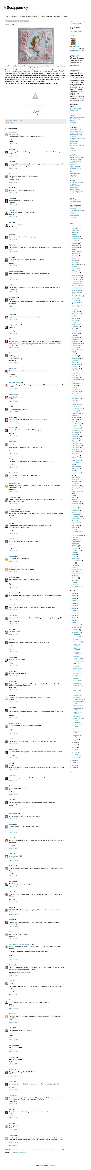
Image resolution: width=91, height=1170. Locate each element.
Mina (10, 695)
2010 (73, 622)
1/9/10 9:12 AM (13, 279)
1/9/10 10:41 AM (13, 347)
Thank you (75, 537)
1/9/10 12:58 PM (13, 411)
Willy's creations (14, 325)
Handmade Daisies (78, 705)
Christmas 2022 (76, 288)
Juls (10, 339)
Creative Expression (77, 306)
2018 (73, 603)
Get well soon (76, 349)
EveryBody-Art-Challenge (77, 117)
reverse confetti (76, 473)
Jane (10, 907)
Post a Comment (11, 1145)
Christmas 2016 (76, 275)
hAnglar (74, 362)
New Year (74, 434)
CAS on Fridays (74, 177)
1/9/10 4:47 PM (13, 599)
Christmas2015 (76, 290)
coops (11, 838)
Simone (11, 1069)
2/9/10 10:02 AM (13, 914)
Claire (10, 775)
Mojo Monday (74, 110)
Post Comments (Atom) (19, 1152)
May (75, 747)
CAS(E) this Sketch (75, 159)
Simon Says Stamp (77, 488)
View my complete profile (77, 50)
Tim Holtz (74, 548)
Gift (73, 351)
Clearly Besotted (76, 296)
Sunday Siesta (77, 671)
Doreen (11, 671)
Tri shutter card (76, 550)
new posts (60, 1139)
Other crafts (75, 438)
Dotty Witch (76, 688)
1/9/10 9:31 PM (13, 818)
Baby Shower (75, 245)
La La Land (75, 396)
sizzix (73, 495)
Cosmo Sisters (77, 668)
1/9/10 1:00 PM (13, 422)
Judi (10, 639)
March (76, 752)
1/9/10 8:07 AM (13, 156)
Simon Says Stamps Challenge (41, 66)
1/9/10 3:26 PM (13, 517)
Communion (75, 298)
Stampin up (75, 512)
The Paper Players (75, 201)
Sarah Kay (75, 477)
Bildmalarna (75, 253)
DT (23, 83)
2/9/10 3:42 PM (13, 959)
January (76, 757)
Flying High (76, 666)
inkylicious (75, 385)
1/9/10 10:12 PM (13, 848)
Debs (10, 786)
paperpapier (12, 483)
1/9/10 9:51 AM (13, 333)
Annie (10, 932)
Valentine (74, 554)
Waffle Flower (76, 558)
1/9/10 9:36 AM (13, 309)
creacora (11, 427)
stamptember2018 (77, 516)
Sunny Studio (75, 525)
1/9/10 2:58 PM (13, 491)
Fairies (74, 335)
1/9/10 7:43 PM (13, 702)
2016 (73, 608)
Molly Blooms (75, 426)
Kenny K (74, 394)
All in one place (74, 55)
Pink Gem (74, 453)
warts (73, 563)
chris (10, 605)
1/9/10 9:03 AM (13, 265)
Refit (73, 471)
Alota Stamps (75, 230)
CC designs (75, 271)
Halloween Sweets (78, 685)
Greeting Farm (76, 358)
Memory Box (75, 417)
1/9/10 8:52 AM (13, 239)
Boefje (74, 258)
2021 (73, 596)
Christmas (75, 273)
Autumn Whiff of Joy (79, 637)
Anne (10, 234)
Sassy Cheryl (75, 479)
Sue (10, 763)
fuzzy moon (75, 347)
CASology (73, 122)
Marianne (74, 415)
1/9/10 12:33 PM (13, 401)
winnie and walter (77, 573)
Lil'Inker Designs (76, 404)
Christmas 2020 (76, 283)
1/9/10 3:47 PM (13, 533)
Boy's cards (75, 262)
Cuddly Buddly (76, 311)
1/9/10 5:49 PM (13, 665)
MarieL (11, 739)
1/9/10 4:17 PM (13, 587)
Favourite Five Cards (46, 16)
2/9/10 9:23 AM (13, 902)
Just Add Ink (73, 175)
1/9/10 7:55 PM (13, 733)
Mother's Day (75, 428)
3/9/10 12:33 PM (13, 1051)
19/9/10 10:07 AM (14, 1130)
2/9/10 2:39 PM (13, 938)
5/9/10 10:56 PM (13, 1090)
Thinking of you (76, 541)
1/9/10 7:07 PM (13, 690)
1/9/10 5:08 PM (13, 609)
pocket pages (75, 456)
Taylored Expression (77, 531)
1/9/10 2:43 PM (13, 467)
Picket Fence (75, 449)
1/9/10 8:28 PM (13, 770)
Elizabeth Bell (76, 331)
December (77, 625)
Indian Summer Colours (77, 732)
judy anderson (13, 813)
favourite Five (75, 337)
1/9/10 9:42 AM (13, 319)
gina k (73, 354)
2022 (73, 593)
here (77, 65)
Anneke (11, 174)
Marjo (10, 980)
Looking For (76, 716)
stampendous (75, 510)
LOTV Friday (77, 722)
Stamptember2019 (77, 518)
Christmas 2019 (76, 281)
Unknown (12, 567)
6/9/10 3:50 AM (13, 1104)
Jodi (10, 1109)
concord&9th (75, 300)
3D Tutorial (57, 16)
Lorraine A (12, 577)
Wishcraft (12, 473)
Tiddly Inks (75, 546)
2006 (73, 767)
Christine (11, 615)
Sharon (11, 1000)
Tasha (10, 853)
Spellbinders (75, 501)
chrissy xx (12, 394)
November (77, 627)
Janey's (74, 387)
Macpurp (11, 749)
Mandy (11, 707)
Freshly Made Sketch (76, 133)
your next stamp (76, 586)
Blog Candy (75, 256)
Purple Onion (75, 468)
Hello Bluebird (76, 364)
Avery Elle (75, 241)
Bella (73, 249)
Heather (11, 681)
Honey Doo (75, 375)
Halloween (75, 360)
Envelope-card (76, 333)
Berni (10, 1123)
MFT (73, 421)
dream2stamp (76, 324)
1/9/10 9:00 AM (13, 251)
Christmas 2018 (76, 279)
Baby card (75, 243)
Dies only (74, 318)
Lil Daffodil (12, 297)
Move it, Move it (77, 680)
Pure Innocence (76, 466)
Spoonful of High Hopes (78, 725)
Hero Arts (74, 366)
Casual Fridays (76, 268)
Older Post (63, 1149)
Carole (11, 824)
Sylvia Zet (74, 527)
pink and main (76, 451)
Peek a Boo (76, 663)
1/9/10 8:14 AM (13, 182)
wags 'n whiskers (76, 561)
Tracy (10, 799)
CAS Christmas (74, 214)
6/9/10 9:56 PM (13, 1118)
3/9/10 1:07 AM (13, 975)
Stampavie (75, 508)
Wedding (74, 565)
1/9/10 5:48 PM (13, 651)
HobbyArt (74, 371)
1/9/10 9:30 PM (13, 808)
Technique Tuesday (77, 535)
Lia (10, 210)
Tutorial (74, 552)
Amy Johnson (13, 497)
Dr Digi (74, 322)
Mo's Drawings (76, 424)
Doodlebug (75, 320)
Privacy (65, 16)
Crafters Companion (77, 302)
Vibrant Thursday (78, 658)
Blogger (53, 1165)
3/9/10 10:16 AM (13, 1008)
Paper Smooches (77, 445)
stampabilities (76, 506)
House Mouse (76, 377)
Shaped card (77, 683)
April (75, 749)
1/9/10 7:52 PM (13, 717)
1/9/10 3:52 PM (13, 561)
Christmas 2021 (76, 286)
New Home (75, 432)
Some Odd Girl (76, 499)
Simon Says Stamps (19, 79)
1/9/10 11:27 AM (13, 377)
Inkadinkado (75, 383)
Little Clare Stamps (77, 409)
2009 (73, 760)
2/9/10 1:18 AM (13, 876)
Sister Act (76, 693)
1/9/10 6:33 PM (13, 676)
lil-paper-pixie (13, 245)
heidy (10, 222)
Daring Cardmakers (75, 173)
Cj (9, 406)
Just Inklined (75, 389)
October (76, 630)
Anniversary (75, 236)
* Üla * (11, 892)
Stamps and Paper (14, 271)
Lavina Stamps (76, 398)
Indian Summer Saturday (77, 652)
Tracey (11, 1027)
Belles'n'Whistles (76, 251)
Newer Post (8, 1149)
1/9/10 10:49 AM (13, 363)
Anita (10, 198)
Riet (10, 523)
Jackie (11, 919)
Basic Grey (75, 247)
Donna (11, 314)
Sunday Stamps (74, 200)
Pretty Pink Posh (76, 462)
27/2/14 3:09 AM (13, 1142)
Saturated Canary (77, 481)
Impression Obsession (78, 379)
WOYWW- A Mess (78, 661)
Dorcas (11, 417)
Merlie (11, 629)
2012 (73, 618)
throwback (75, 543)
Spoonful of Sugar (77, 503)
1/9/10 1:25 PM (13, 436)
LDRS (73, 402)
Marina (11, 132)
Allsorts (74, 228)
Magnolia (12, 122)
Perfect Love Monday (77, 645)
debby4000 (75, 46)
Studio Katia (75, 521)
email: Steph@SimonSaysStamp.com (20, 944)
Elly (10, 257)
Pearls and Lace (78, 729)
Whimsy (74, 567)
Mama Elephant (76, 413)
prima (73, 464)
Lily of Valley (75, 406)
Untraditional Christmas (77, 648)
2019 (73, 600)
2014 (73, 613)
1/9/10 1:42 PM (13, 453)
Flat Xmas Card (77, 675)
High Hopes (75, 369)
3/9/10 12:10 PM (13, 1022)
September (77, 632)
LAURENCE (12, 1045)
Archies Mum (13, 593)
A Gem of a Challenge (76, 191)
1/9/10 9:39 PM (13, 832)
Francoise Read (76, 345)
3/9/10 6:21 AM (13, 994)
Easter (74, 329)
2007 (73, 765)
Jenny (11, 1014)
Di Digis (74, 316)
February (76, 754)
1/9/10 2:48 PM (13, 477)
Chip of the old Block (77, 712)
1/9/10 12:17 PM (13, 389)
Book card (75, 260)
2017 (73, 605)
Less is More (73, 187)
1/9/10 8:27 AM (13, 217)
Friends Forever (77, 639)
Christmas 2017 (76, 277)
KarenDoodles (76, 391)
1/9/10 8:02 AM (13, 144)
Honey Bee (75, 373)
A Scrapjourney (16, 8)
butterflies (74, 266)
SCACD (74, 483)
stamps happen (76, 514)
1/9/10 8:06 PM (13, 743)
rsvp (73, 475)
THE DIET (14, 16)
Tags (73, 529)
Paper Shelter (76, 443)
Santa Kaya (76, 634)
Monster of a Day (78, 642)
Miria (10, 161)
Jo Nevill (11, 539)
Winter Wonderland (75, 108)
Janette (11, 368)
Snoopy (74, 497)
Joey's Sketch (77, 673)
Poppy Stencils (76, 460)
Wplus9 (74, 582)
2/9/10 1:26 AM (13, 886)
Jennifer (11, 881)
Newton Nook (75, 436)
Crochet (74, 309)
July (75, 742)
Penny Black (75, 447)
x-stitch (74, 584)
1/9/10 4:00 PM (13, 571)
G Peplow (12, 556)
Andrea (11, 353)
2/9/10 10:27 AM (13, 926)
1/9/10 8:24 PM (13, 757)
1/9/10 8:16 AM (13, 204)
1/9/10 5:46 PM (13, 623)
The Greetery (75, 539)
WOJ (73, 576)
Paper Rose (75, 441)
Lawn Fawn (75, 400)
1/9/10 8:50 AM (13, 229)
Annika (11, 657)
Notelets (75, 678)
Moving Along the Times (77, 157)
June (75, 745)
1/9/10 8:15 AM (13, 192)
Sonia (10, 285)
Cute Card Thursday (76, 156)
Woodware (75, 578)
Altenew (74, 232)
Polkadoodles (75, 458)
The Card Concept (75, 161)
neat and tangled (76, 430)
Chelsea (11, 866)
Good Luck (75, 356)
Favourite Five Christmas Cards (28, 16)
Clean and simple (77, 292)
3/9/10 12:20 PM (13, 1039)
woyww (74, 580)
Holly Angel (76, 656)
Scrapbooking (76, 486)
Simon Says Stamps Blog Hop (79, 698)
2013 (73, 615)
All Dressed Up (76, 226)
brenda (11, 441)
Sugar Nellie (75, 523)
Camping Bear (77, 690)
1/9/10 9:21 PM (13, 794)
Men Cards (75, 419)
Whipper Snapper (77, 569)
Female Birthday (76, 343)
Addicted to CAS (75, 193)
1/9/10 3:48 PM (13, 550)
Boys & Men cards (77, 264)
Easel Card (75, 326)
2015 (73, 610)
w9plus (74, 556)
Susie (10, 149)
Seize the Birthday (75, 166)
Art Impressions (76, 238)
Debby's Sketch (76, 314)
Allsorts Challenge (75, 189)
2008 (73, 762)
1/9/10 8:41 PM (13, 780)
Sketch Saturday (75, 185)
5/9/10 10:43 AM (13, 1076)
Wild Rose (75, 571)
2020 (73, 598)
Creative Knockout (75, 168)
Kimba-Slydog (13, 723)
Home (6, 16)
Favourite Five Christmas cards (76, 340)
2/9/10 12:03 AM (13, 860)
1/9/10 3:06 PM (13, 503)
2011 (73, 620)
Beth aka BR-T (13, 509)
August (76, 740)
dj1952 (11, 965)
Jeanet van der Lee (14, 382)
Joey (10, 187)
